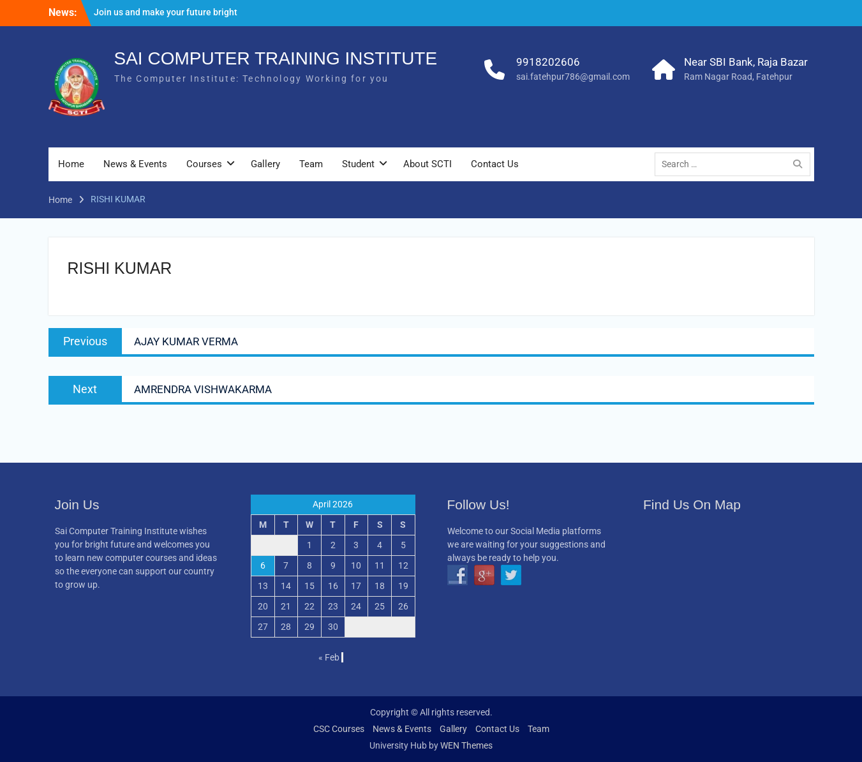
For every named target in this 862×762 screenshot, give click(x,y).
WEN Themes (466, 745)
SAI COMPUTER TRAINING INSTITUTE (276, 58)
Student (358, 164)
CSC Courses (338, 729)
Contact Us (495, 164)
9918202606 (548, 62)
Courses (204, 164)
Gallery (265, 164)
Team (311, 164)
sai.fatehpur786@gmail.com (573, 76)
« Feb (328, 657)
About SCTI (427, 164)
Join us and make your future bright (165, 12)
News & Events (135, 164)
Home (71, 164)
